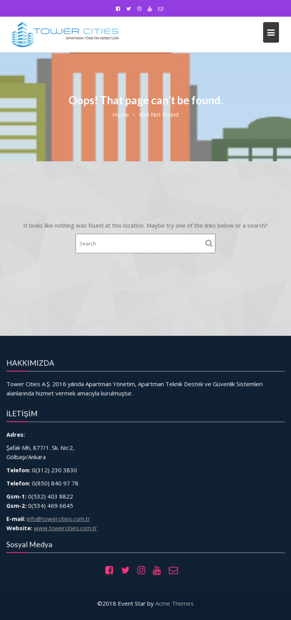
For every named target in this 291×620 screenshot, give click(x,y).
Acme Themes (174, 603)
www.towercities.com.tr (74, 521)
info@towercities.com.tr (68, 512)
